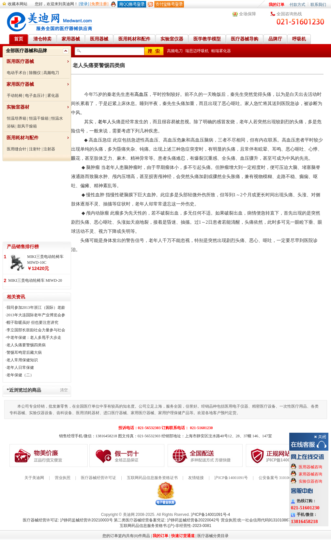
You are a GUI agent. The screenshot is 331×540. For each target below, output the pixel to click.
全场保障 (247, 13)
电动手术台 (16, 72)
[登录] (84, 4)
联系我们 (318, 4)
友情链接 (196, 477)
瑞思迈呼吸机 (197, 51)
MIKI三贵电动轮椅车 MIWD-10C (45, 259)
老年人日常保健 (20, 367)
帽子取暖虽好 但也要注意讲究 (32, 322)
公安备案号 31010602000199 (283, 477)
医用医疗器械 (20, 61)
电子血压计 (35, 95)
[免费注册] (99, 4)
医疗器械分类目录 (213, 535)
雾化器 (53, 95)
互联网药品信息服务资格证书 (152, 477)
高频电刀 (51, 72)
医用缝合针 (16, 149)
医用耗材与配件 (22, 137)
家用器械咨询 (310, 474)
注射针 (35, 149)
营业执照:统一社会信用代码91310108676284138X (264, 520)
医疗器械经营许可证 (98, 477)
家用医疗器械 (20, 84)
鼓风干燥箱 (27, 126)
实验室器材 (18, 107)
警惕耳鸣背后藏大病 (24, 352)
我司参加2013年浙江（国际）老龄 (36, 307)
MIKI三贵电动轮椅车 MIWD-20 (35, 280)
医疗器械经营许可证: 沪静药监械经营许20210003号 (68, 520)
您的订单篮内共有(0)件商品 (126, 535)
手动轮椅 (15, 95)
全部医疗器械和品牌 (26, 50)
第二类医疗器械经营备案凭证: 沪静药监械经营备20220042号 (166, 520)
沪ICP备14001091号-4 (210, 514)
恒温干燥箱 (39, 118)
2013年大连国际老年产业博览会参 (36, 315)
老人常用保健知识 (22, 360)
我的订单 (276, 4)
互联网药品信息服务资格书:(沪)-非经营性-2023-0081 (165, 525)
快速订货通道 (183, 535)
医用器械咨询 (310, 467)
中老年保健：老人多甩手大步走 (34, 337)
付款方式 (297, 4)
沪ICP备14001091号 (231, 477)
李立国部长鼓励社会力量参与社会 (36, 330)
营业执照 (62, 477)
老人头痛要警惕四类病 (26, 345)
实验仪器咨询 (310, 481)
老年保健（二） (20, 375)
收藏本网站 (17, 4)
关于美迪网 (34, 477)
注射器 (49, 149)
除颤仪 (35, 72)
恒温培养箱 (16, 118)
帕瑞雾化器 (221, 51)
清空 (64, 390)
